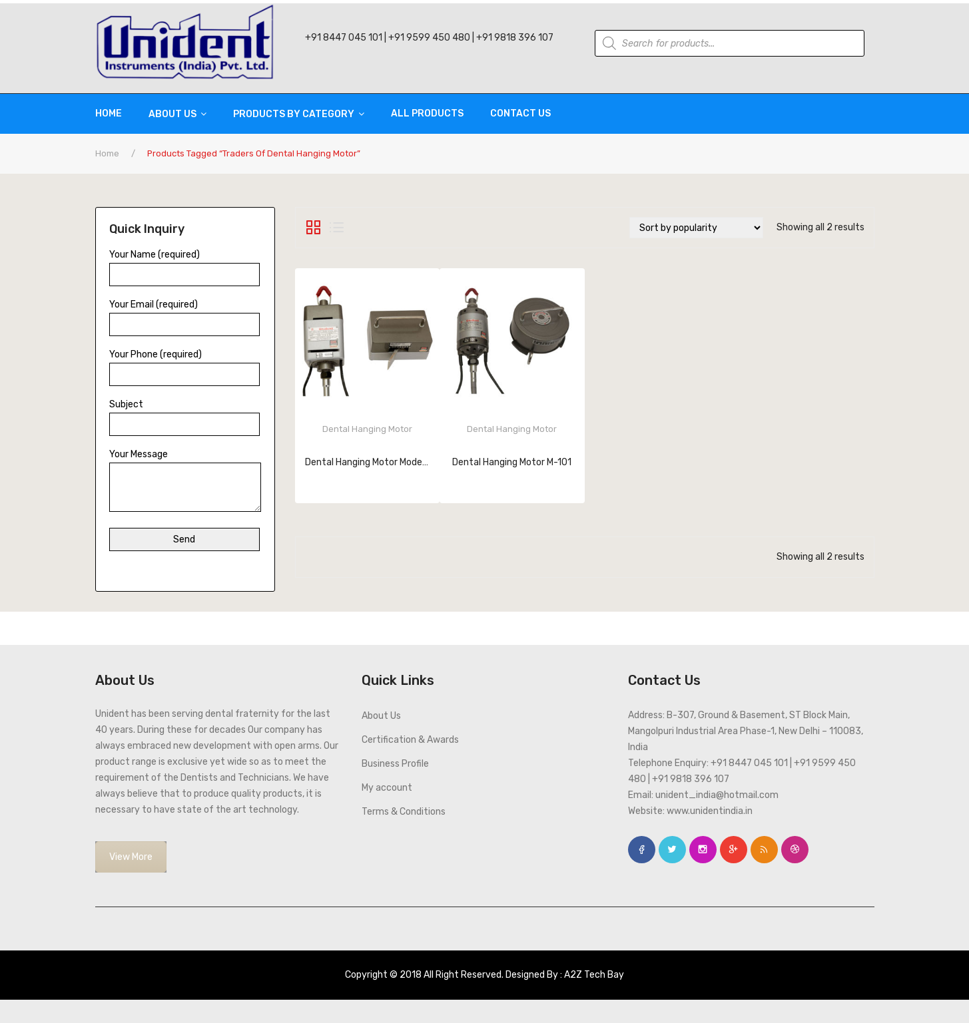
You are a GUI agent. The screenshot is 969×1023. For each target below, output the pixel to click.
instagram (703, 849)
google (733, 849)
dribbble (794, 849)
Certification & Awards (410, 739)
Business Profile (395, 763)
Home (107, 153)
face (641, 849)
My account (387, 787)
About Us (381, 715)
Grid (313, 227)
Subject (184, 414)
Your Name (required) (184, 264)
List (336, 227)
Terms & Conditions (404, 811)
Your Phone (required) (184, 364)
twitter (672, 849)
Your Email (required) (184, 314)
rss (764, 849)
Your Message (185, 481)
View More (131, 857)
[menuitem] (115, 114)
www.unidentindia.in (710, 811)
